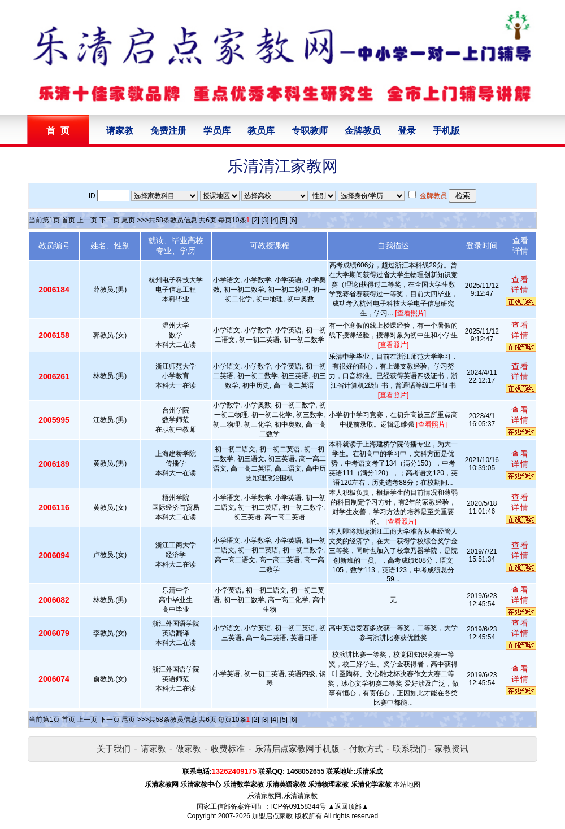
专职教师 (310, 130)
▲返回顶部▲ (348, 806)
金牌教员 (363, 130)
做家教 (188, 748)
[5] (284, 220)
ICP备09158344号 (298, 806)
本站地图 (406, 784)
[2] (255, 220)
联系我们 (410, 748)
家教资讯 (451, 748)
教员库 (261, 130)
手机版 (446, 130)
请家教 (119, 130)
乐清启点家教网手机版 (297, 748)
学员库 (217, 130)
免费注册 (168, 130)
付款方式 (366, 748)
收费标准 (228, 748)
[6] (293, 220)
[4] (274, 220)
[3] (264, 220)
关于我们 (114, 748)
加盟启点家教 (272, 816)
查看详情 (520, 284)
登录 (407, 130)
